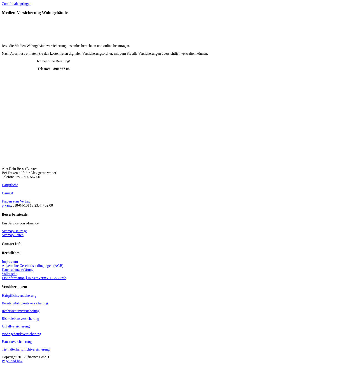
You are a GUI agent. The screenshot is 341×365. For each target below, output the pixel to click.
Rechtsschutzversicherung (21, 311)
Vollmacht (9, 274)
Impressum (10, 262)
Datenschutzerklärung (17, 270)
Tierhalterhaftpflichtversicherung (26, 349)
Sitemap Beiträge (14, 231)
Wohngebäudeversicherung (21, 334)
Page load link (12, 361)
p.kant (6, 205)
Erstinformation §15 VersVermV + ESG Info (34, 278)
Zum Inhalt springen (16, 4)
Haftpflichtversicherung (19, 295)
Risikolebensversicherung (20, 318)
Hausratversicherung (17, 342)
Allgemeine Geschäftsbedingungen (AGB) (32, 266)
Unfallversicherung (16, 326)
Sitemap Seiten (12, 235)
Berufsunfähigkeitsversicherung (25, 303)
